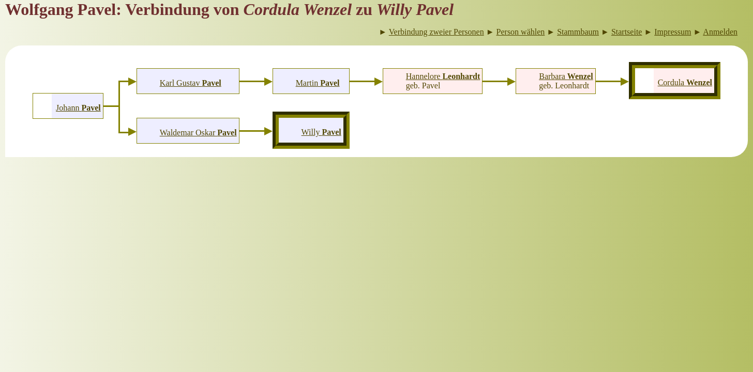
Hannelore (443, 76)
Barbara (566, 76)
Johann (78, 107)
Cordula (685, 82)
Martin (318, 83)
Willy (321, 132)
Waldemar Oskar (198, 132)
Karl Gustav (190, 83)
